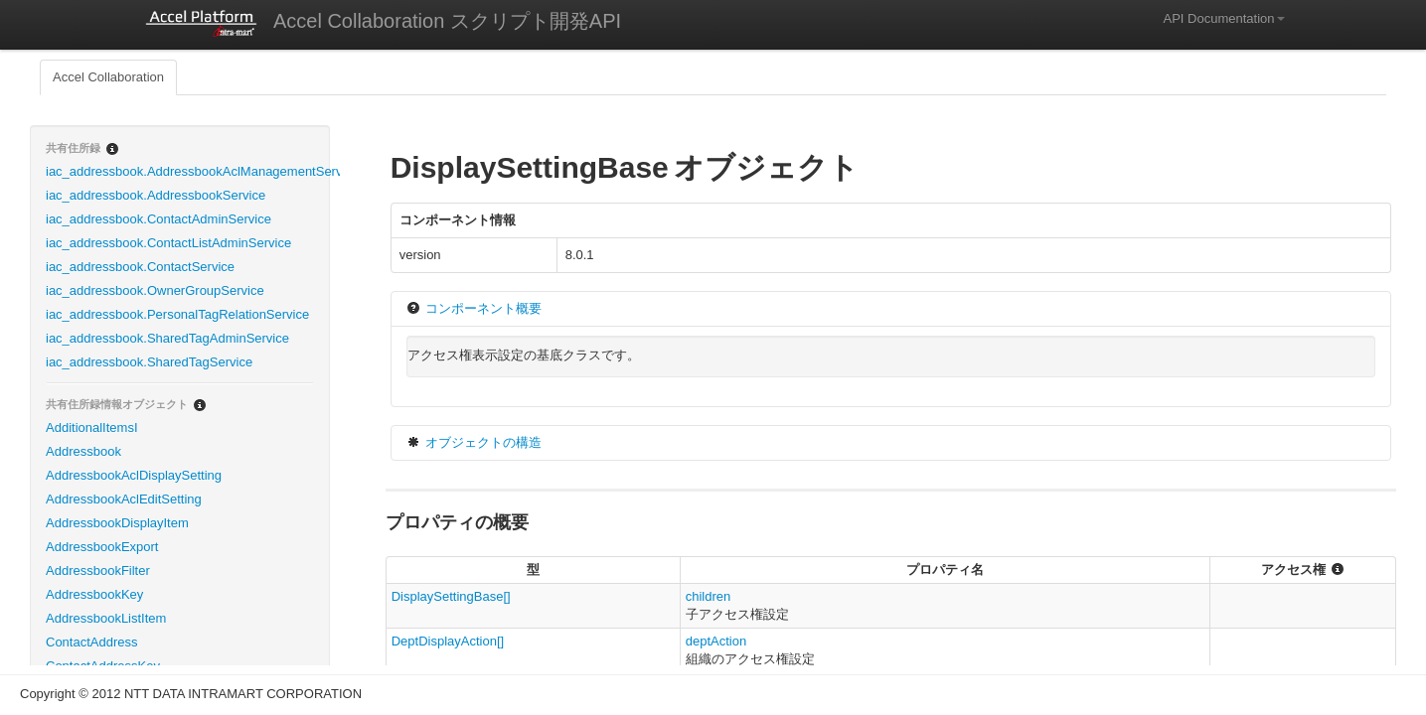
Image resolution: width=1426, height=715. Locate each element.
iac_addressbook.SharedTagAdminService (167, 338)
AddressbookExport (102, 546)
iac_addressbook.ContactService (140, 266)
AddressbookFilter (98, 570)
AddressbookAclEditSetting (124, 499)
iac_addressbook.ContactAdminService (158, 219)
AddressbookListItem (106, 618)
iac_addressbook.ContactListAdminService (168, 242)
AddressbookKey (94, 594)
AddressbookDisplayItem (117, 522)
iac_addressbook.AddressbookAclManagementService (187, 171)
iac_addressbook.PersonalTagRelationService (177, 314)
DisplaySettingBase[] (451, 596)
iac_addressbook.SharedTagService (149, 362)
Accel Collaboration (108, 77)
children (708, 596)
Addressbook (83, 451)
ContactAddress (92, 642)
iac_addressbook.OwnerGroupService (155, 290)
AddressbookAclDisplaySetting (134, 475)
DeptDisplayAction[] (448, 641)
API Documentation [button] (1223, 18)
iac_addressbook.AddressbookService (155, 195)
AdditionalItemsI (92, 427)
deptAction (716, 641)
